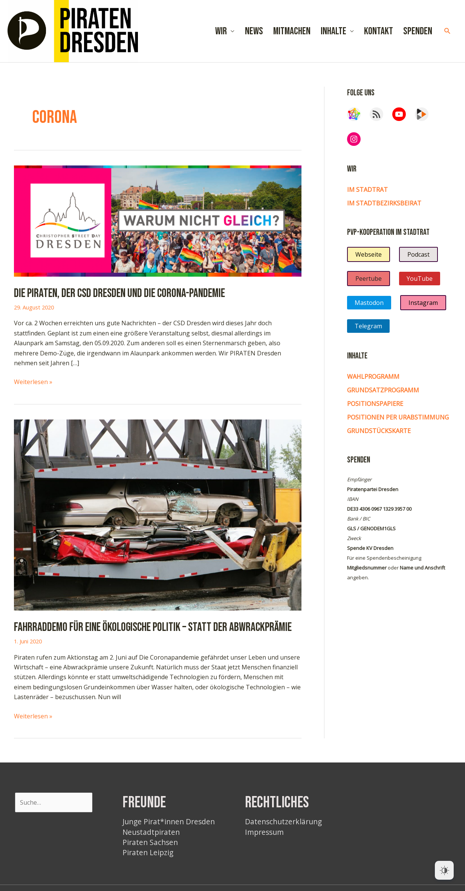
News (254, 31)
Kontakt (378, 31)
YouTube (420, 278)
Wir (221, 31)
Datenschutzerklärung (283, 821)
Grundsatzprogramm (383, 390)
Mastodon (369, 303)
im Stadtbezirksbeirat (384, 203)
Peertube (368, 278)
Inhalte (333, 31)
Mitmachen (292, 31)
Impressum (264, 832)
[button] (447, 31)
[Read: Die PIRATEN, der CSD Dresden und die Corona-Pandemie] (157, 220)
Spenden (417, 31)
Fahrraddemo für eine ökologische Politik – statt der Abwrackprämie (153, 627)
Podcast (418, 254)
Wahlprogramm (373, 376)
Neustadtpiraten (151, 832)
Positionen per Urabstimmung (398, 417)
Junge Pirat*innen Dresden (168, 821)
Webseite (368, 254)
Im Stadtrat (367, 189)
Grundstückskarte (379, 431)
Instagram (423, 303)
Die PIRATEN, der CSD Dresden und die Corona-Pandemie (119, 293)
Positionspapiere (375, 404)
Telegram (368, 326)
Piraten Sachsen (150, 842)
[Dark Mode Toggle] (444, 870)
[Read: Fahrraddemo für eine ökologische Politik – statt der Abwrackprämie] (157, 514)
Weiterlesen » (33, 382)
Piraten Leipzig (147, 852)
